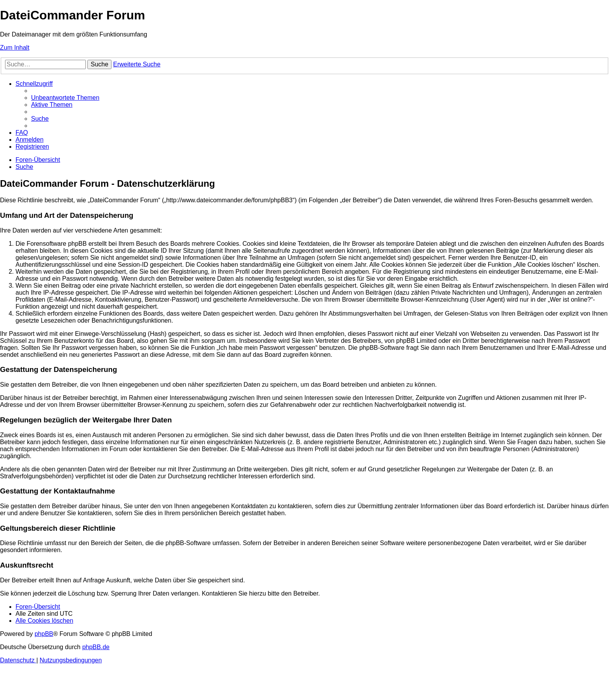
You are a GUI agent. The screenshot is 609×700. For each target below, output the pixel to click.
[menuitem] (65, 97)
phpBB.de (96, 647)
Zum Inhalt (15, 47)
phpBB (44, 634)
